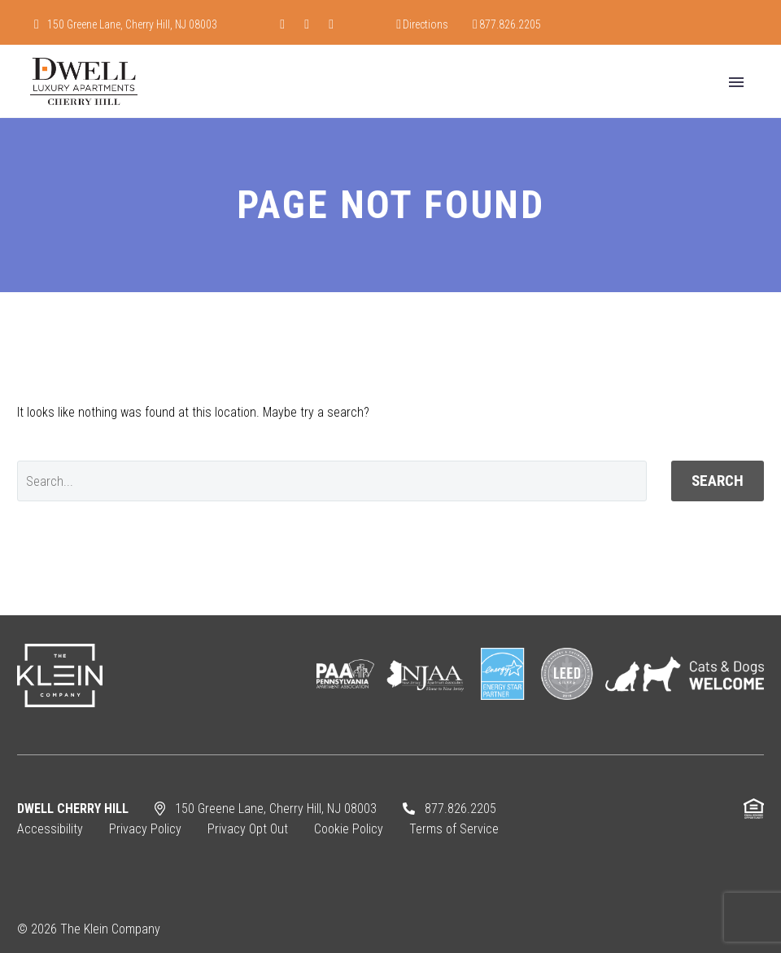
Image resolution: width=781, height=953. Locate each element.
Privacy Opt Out (247, 829)
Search (718, 480)
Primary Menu (736, 82)
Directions (425, 24)
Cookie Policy (348, 829)
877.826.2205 (510, 24)
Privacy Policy (145, 829)
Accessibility (50, 829)
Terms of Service (454, 829)
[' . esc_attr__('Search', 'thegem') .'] (332, 481)
